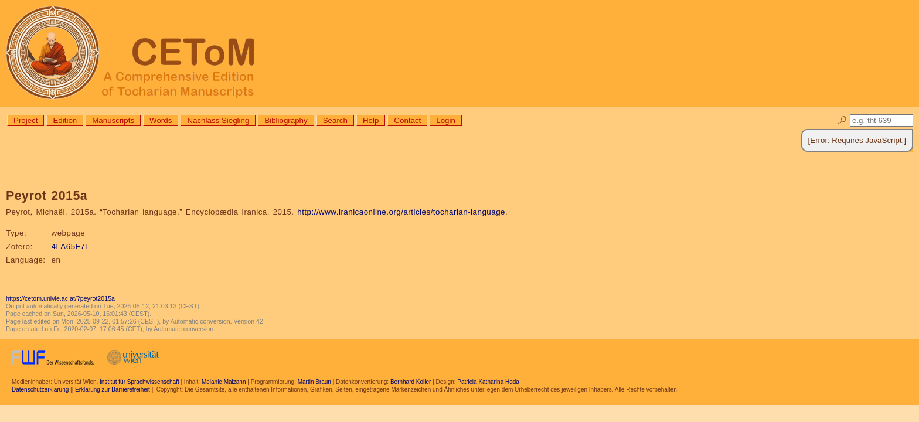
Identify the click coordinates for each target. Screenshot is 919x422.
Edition (65, 120)
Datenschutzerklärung (40, 389)
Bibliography (285, 120)
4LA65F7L (71, 246)
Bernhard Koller (410, 382)
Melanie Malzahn (224, 382)
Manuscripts (113, 120)
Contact (407, 120)
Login (445, 120)
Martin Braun (314, 382)
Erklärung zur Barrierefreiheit (112, 389)
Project (25, 120)
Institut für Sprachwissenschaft (139, 382)
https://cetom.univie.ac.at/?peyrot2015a (60, 298)
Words (160, 120)
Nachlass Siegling (218, 120)
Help (371, 120)
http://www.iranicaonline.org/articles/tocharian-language (401, 211)
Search (335, 120)
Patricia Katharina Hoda (488, 382)
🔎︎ (842, 120)
